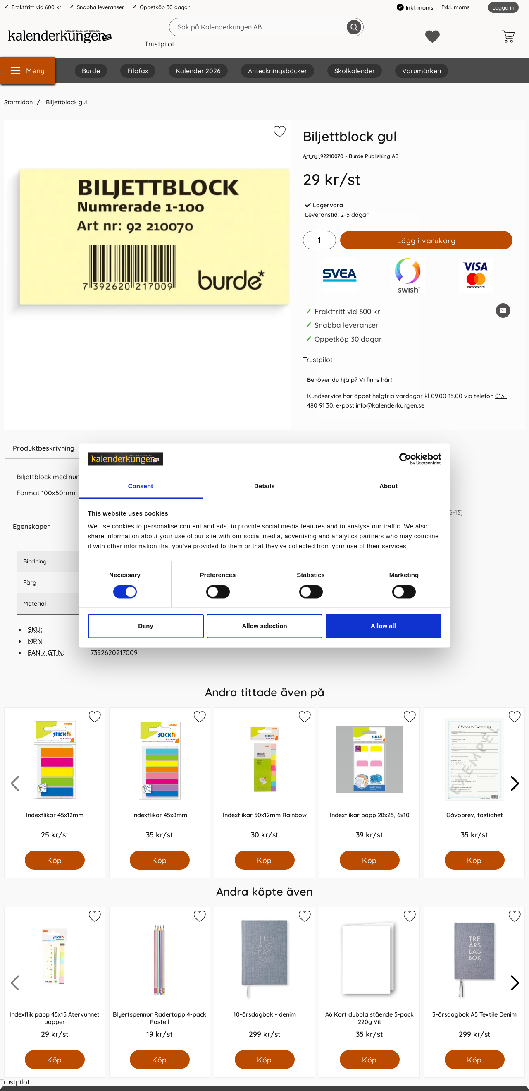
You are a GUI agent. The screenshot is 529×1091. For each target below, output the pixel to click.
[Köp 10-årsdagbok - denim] (265, 1059)
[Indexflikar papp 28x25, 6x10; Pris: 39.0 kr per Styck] (369, 779)
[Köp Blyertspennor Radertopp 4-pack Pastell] (160, 1059)
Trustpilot (159, 44)
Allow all (383, 626)
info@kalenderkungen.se (390, 405)
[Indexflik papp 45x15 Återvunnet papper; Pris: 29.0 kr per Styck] (55, 978)
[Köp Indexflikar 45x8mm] (160, 860)
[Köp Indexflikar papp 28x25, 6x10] (370, 860)
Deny (145, 626)
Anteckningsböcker (277, 71)
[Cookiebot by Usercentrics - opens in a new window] (405, 459)
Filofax (137, 71)
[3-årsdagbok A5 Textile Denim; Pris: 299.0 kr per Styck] (474, 978)
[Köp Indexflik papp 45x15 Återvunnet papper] (55, 1059)
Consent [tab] (140, 486)
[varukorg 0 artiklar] (510, 36)
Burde (91, 71)
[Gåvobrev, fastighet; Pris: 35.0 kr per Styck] (474, 779)
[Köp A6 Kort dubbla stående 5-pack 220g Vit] (370, 1059)
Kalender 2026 (198, 71)
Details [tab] (264, 486)
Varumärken (421, 71)
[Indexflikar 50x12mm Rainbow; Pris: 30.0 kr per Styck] (264, 779)
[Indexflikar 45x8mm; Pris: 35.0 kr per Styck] (160, 779)
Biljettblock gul (65, 102)
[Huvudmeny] (27, 70)
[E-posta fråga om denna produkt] (503, 310)
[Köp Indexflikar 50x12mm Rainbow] (265, 860)
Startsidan (18, 102)
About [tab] (388, 486)
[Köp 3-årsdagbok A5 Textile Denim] (475, 1059)
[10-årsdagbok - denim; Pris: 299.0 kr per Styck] (264, 978)
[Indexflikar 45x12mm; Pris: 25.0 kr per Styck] (55, 779)
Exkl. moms (455, 7)
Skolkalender (354, 71)
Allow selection (264, 626)
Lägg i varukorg (426, 240)
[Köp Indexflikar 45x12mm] (55, 860)
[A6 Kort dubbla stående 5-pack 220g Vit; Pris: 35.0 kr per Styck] (369, 978)
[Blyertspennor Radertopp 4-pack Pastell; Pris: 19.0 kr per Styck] (160, 978)
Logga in (503, 7)
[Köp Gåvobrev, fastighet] (475, 860)
